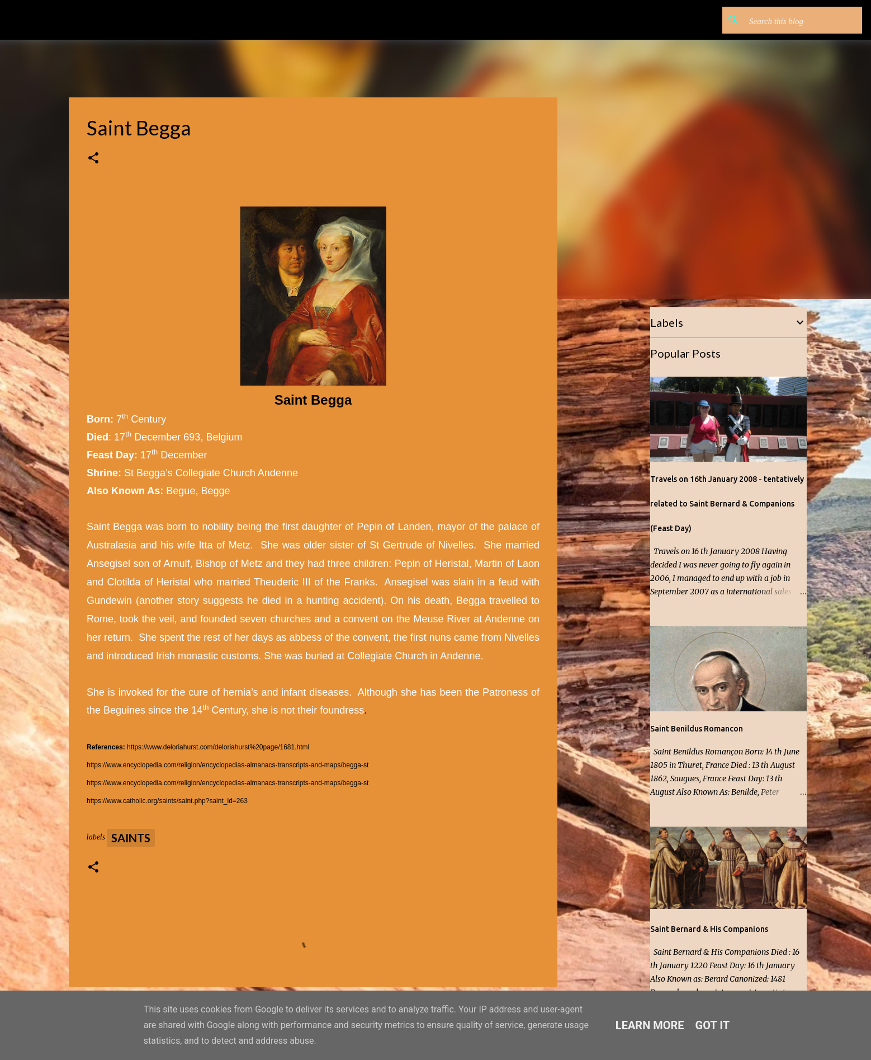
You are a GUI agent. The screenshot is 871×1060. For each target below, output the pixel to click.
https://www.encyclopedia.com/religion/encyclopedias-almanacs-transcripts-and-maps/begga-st (227, 765)
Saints (130, 838)
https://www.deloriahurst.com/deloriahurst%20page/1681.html (218, 747)
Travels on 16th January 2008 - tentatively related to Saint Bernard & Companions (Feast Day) (727, 504)
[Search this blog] (803, 20)
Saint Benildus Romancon (696, 728)
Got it (712, 1025)
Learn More (650, 1025)
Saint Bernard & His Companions (709, 929)
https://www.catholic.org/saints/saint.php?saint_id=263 (167, 801)
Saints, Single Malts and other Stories (178, 20)
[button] (93, 158)
